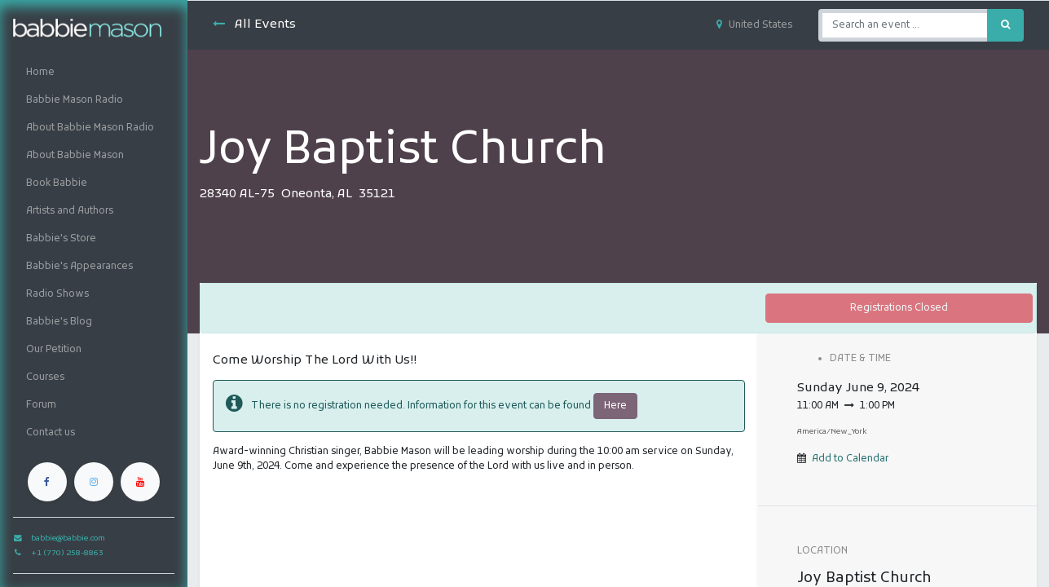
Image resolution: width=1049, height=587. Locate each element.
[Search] (1005, 25)
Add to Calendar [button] (850, 459)
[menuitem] (93, 72)
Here (615, 406)
